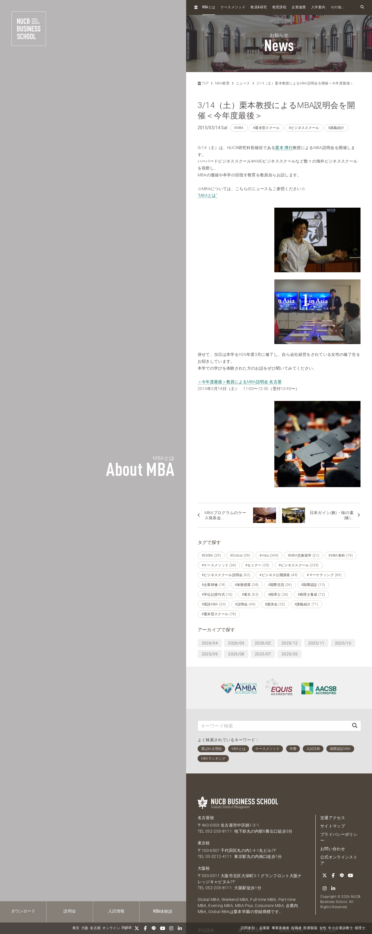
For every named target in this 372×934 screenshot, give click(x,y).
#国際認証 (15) (313, 585)
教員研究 (258, 7)
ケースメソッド (233, 7)
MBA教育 (222, 83)
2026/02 (263, 643)
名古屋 (95, 928)
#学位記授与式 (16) (217, 595)
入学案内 (318, 7)
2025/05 (290, 654)
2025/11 (316, 643)
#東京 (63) (250, 595)
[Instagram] (171, 928)
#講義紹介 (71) (306, 604)
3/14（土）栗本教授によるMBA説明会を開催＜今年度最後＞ (305, 83)
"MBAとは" (207, 195)
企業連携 (299, 7)
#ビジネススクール (304, 128)
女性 (323, 928)
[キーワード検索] (273, 726)
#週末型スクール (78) (219, 614)
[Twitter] (136, 928)
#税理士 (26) (278, 595)
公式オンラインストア (338, 860)
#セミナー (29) (257, 565)
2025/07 (263, 654)
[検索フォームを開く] (362, 7)
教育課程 (279, 7)
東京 (76, 928)
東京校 (204, 843)
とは (208, 7)
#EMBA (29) (211, 555)
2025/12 (290, 643)
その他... (337, 7)
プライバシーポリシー (338, 837)
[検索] (355, 726)
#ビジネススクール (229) (299, 565)
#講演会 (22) (275, 604)
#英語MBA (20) (214, 604)
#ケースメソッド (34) (219, 565)
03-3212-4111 (218, 856)
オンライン (111, 928)
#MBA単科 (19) (340, 555)
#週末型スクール (266, 128)
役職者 (296, 928)
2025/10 (343, 643)
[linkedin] (180, 928)
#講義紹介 (336, 128)
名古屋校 (206, 817)
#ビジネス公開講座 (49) (278, 575)
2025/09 (210, 654)
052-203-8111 (218, 831)
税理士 (360, 928)
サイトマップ (332, 826)
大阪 (84, 928)
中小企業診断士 (340, 928)
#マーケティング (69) (324, 575)
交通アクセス (332, 817)
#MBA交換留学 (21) (303, 555)
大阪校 (204, 868)
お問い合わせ (332, 848)
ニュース (243, 83)
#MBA (239, 128)
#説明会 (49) (245, 604)
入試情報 (116, 911)
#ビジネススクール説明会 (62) (226, 575)
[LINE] (154, 928)
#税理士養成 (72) (311, 595)
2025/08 (236, 654)
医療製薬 (310, 928)
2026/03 (236, 643)
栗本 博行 (284, 147)
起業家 (264, 928)
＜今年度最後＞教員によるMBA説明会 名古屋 (240, 381)
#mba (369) (269, 555)
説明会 (69, 911)
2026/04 (210, 643)
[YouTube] (162, 928)
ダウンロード (23, 911)
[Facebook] (145, 928)
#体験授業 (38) (247, 585)
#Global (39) (240, 555)
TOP (203, 83)
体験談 (162, 911)
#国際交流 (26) (280, 585)
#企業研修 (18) (214, 585)
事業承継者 (281, 928)
